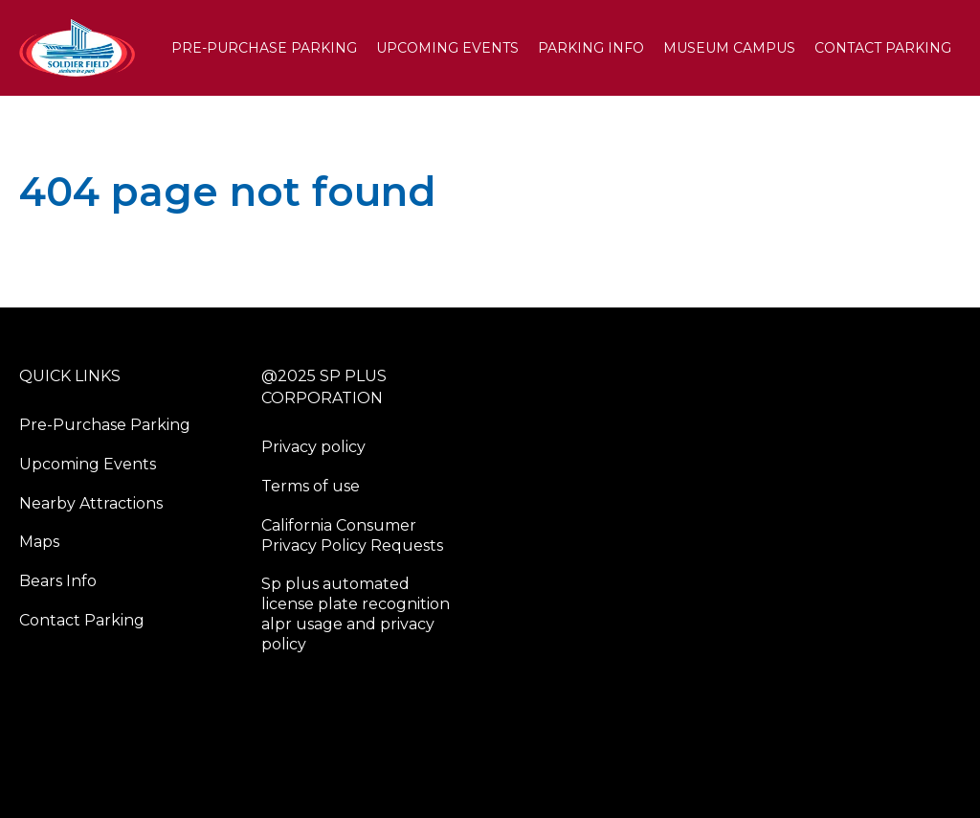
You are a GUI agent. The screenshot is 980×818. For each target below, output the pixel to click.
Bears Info (58, 581)
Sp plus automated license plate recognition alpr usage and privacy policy (355, 613)
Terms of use (310, 486)
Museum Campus (729, 48)
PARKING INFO (591, 48)
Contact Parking (882, 48)
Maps (39, 542)
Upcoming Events (447, 48)
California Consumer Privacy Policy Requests (352, 535)
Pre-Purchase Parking (264, 48)
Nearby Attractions (91, 503)
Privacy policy (313, 447)
